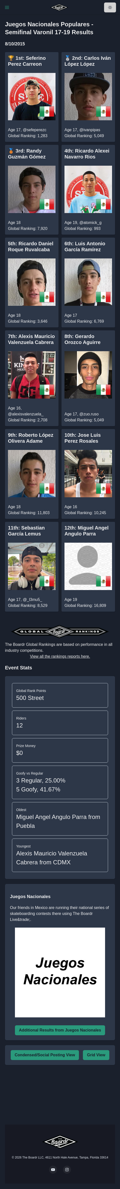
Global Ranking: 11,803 (29, 513)
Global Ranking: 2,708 (27, 420)
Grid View (96, 1055)
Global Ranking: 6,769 (84, 321)
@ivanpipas (89, 130)
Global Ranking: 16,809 (85, 605)
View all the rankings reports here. (60, 656)
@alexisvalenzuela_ (26, 414)
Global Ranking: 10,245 (85, 513)
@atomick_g (90, 222)
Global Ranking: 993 (82, 228)
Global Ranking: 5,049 (84, 136)
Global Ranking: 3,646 (27, 321)
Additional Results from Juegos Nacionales (60, 1030)
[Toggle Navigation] (7, 7)
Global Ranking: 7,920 (27, 228)
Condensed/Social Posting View (45, 1055)
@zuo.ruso (89, 414)
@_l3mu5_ (32, 599)
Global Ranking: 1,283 (27, 136)
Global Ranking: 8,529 (27, 605)
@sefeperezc (35, 130)
